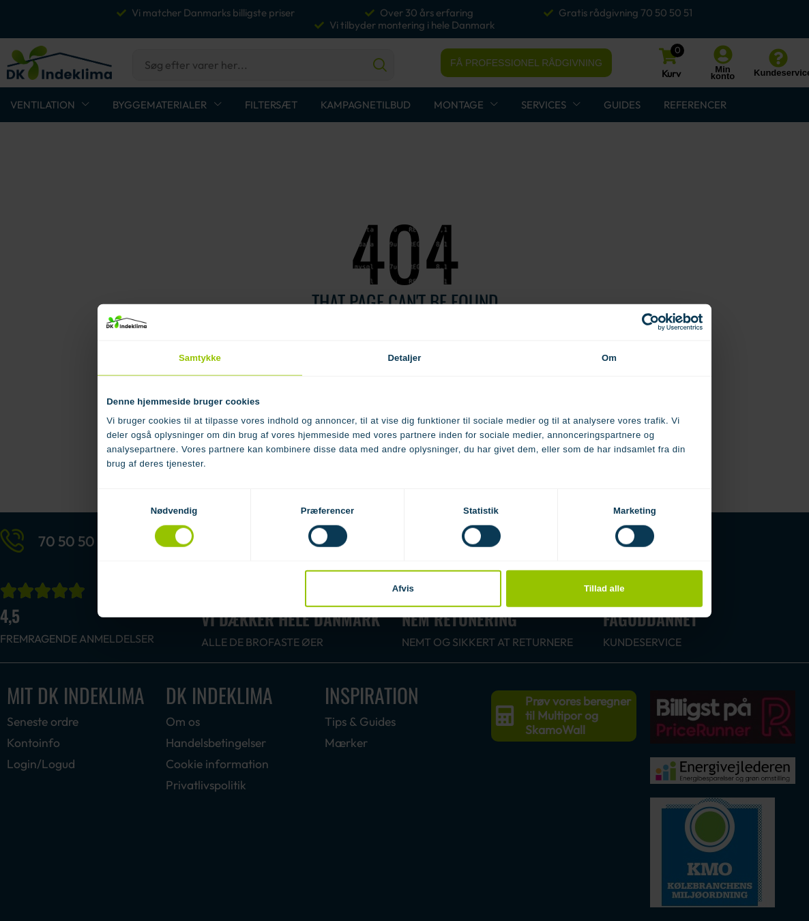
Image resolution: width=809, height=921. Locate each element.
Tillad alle (604, 588)
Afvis (403, 588)
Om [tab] (609, 357)
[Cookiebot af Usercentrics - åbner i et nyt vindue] (643, 322)
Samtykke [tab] (200, 357)
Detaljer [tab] (405, 357)
